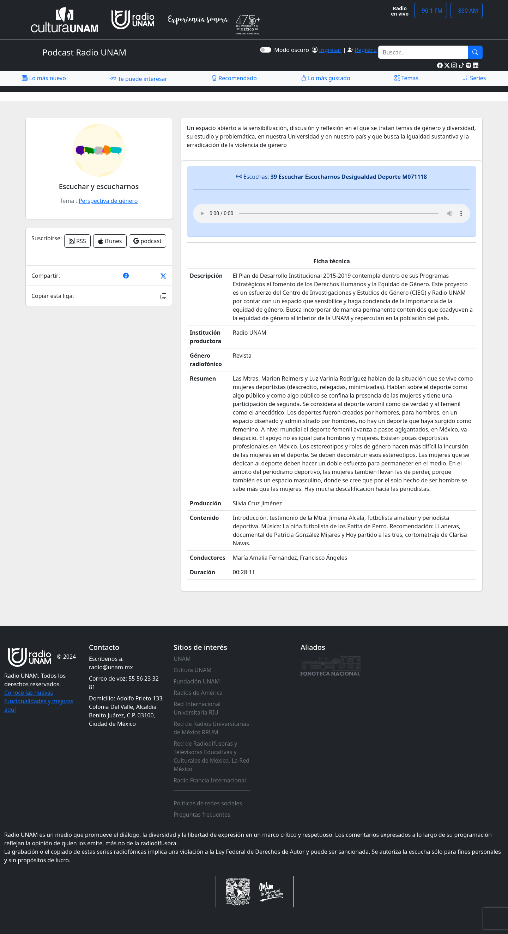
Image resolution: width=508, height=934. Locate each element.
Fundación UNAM (197, 681)
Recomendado (234, 78)
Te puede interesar (138, 78)
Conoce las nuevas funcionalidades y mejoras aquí (38, 701)
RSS (77, 241)
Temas (406, 78)
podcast (147, 241)
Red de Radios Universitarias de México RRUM (211, 728)
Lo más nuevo (44, 78)
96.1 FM (430, 10)
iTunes (110, 241)
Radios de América (198, 693)
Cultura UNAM (193, 670)
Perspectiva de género (108, 201)
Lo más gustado (325, 78)
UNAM (182, 659)
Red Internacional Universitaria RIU (197, 708)
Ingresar (330, 50)
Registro (365, 50)
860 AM (466, 10)
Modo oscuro (293, 50)
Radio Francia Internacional (210, 780)
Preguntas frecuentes (202, 814)
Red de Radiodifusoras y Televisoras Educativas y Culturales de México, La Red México (211, 756)
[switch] (265, 50)
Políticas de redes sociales (208, 803)
